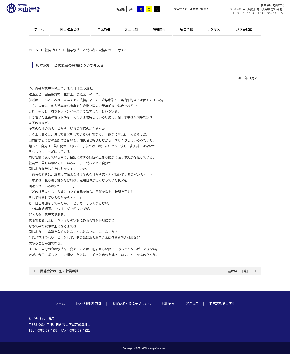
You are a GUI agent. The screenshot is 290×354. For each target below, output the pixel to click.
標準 (131, 9)
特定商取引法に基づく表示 (132, 303)
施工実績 (131, 29)
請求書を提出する (222, 303)
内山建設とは (69, 29)
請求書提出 (244, 29)
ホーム (39, 29)
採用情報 (159, 29)
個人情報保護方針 (88, 303)
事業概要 (104, 29)
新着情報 (186, 29)
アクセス (213, 29)
